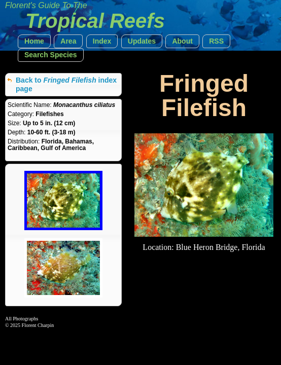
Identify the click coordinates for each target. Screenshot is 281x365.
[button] (34, 41)
